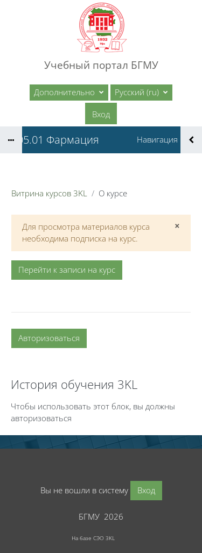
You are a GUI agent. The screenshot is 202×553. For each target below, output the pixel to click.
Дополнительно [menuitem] (65, 92)
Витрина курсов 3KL (49, 193)
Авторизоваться (49, 337)
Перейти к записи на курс (66, 269)
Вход (101, 114)
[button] (141, 92)
